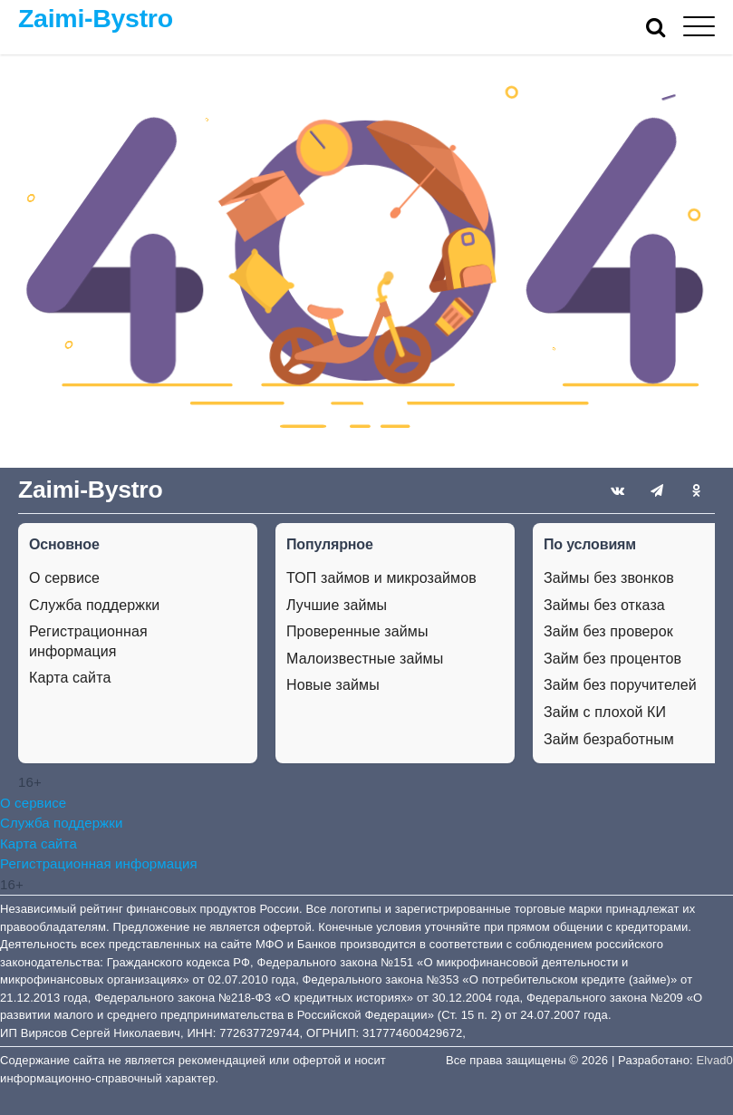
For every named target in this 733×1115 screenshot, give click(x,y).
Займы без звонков (609, 578)
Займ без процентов (612, 658)
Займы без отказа (604, 605)
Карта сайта (70, 677)
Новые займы (333, 685)
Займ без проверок (608, 631)
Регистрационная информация (88, 641)
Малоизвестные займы (364, 658)
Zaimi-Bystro (95, 18)
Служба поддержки (94, 605)
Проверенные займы (357, 631)
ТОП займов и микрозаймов (381, 578)
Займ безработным (609, 739)
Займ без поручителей (620, 685)
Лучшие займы (336, 605)
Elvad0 (715, 1060)
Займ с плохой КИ (605, 712)
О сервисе (64, 578)
